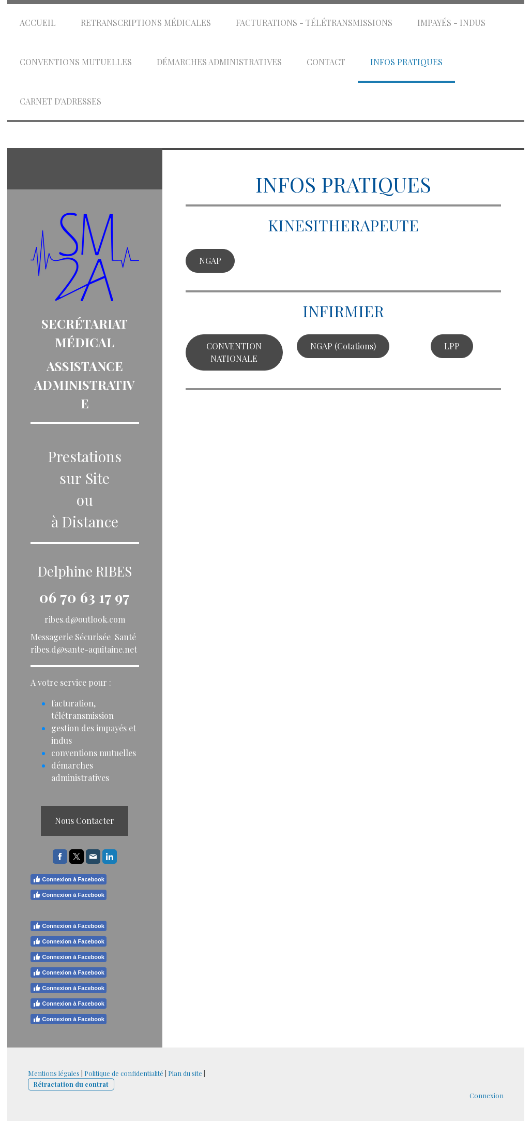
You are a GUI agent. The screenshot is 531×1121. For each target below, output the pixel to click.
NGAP (210, 260)
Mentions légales (54, 1073)
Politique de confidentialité (123, 1073)
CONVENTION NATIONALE (234, 352)
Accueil (38, 22)
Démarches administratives (219, 61)
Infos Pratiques (406, 61)
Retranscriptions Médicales (146, 22)
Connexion (486, 1095)
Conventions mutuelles (76, 61)
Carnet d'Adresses (60, 101)
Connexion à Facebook (68, 879)
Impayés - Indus (451, 22)
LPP (452, 346)
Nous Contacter (84, 820)
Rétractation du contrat (71, 1084)
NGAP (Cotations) (343, 346)
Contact (326, 61)
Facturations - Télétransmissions (314, 22)
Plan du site (185, 1073)
